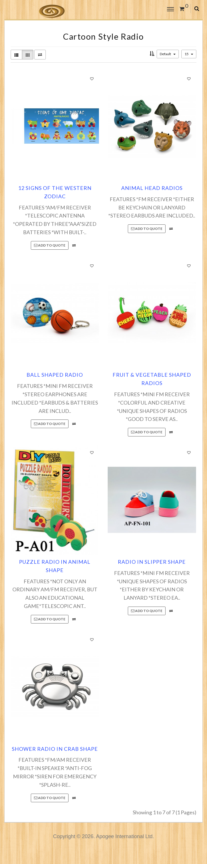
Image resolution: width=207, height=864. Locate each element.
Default (168, 54)
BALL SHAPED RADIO (54, 375)
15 (189, 54)
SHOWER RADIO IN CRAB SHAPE (55, 749)
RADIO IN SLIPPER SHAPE (152, 562)
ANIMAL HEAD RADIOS (152, 188)
